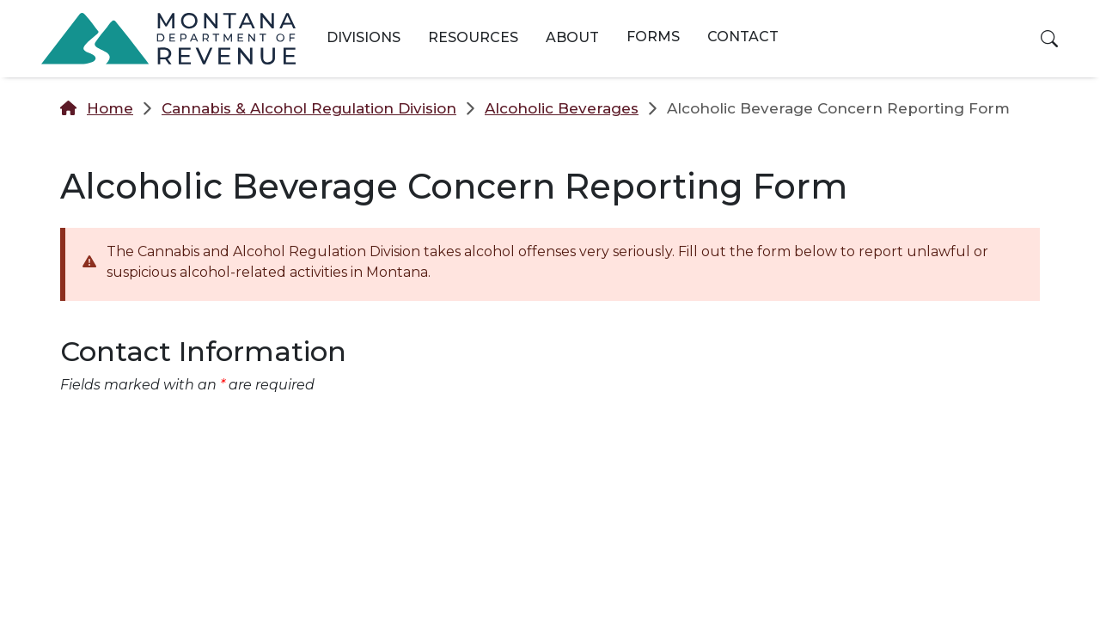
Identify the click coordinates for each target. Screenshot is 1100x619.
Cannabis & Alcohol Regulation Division (309, 108)
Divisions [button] (363, 37)
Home (110, 108)
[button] (1049, 39)
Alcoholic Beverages (562, 108)
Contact (743, 36)
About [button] (572, 37)
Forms (653, 36)
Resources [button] (473, 37)
